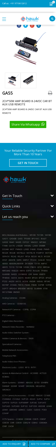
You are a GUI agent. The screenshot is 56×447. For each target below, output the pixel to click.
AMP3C (44, 262)
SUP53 (47, 398)
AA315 (21, 277)
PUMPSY (40, 252)
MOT (12, 248)
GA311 (5, 237)
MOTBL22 (21, 252)
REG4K (13, 252)
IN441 (12, 241)
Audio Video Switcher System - (16, 332)
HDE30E (42, 405)
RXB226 (15, 270)
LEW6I (49, 405)
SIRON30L (30, 385)
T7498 (5, 245)
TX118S (40, 234)
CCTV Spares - (8, 418)
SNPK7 (26, 259)
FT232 (5, 280)
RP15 (27, 366)
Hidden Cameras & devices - (15, 337)
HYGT (5, 259)
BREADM (22, 287)
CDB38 (19, 422)
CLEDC (30, 409)
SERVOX (6, 255)
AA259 (12, 280)
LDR (30, 273)
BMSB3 (17, 291)
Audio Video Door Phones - (14, 361)
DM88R (42, 245)
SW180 (48, 234)
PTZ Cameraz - (8, 314)
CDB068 (28, 418)
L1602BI (20, 245)
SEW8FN (45, 381)
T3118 (37, 262)
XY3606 (13, 284)
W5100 (33, 234)
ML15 (40, 255)
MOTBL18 (31, 252)
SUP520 (14, 402)
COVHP (6, 412)
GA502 (5, 241)
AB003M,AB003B (16, 262)
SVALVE (42, 259)
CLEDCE (37, 409)
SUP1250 (33, 405)
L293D (27, 248)
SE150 (37, 381)
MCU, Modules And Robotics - (15, 234)
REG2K (5, 252)
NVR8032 (30, 326)
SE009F (14, 385)
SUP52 (40, 398)
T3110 (12, 266)
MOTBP (6, 284)
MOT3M (49, 252)
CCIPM (33, 308)
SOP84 (49, 284)
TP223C (34, 259)
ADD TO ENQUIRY (14, 444)
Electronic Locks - (9, 366)
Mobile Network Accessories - (15, 349)
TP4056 (44, 270)
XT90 (45, 287)
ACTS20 (43, 372)
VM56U (40, 280)
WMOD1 (35, 241)
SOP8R (41, 284)
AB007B (12, 259)
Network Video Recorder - (13, 326)
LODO (22, 366)
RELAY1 (21, 255)
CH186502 (23, 273)
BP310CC (36, 237)
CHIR (12, 422)
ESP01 (29, 270)
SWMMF (6, 385)
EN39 (31, 337)
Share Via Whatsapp (28, 124)
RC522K (37, 270)
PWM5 (47, 248)
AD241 (33, 398)
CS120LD (16, 398)
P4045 (33, 248)
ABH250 (30, 381)
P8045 (34, 284)
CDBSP (43, 418)
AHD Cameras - (9, 303)
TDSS (49, 259)
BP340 (47, 280)
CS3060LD (7, 398)
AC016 (25, 280)
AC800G (6, 376)
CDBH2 (35, 422)
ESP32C (26, 241)
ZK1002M (29, 262)
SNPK (19, 259)
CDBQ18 (27, 422)
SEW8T (21, 385)
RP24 (28, 255)
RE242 (14, 255)
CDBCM (6, 422)
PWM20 (19, 248)
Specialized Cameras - (12, 343)
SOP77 (5, 287)
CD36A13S (22, 303)
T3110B (19, 266)
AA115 (19, 280)
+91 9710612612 (18, 3)
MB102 (30, 287)
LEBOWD (13, 409)
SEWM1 (21, 381)
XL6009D (6, 273)
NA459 (28, 277)
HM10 (23, 270)
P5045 (40, 248)
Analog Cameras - (10, 297)
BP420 (49, 277)
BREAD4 (13, 287)
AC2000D (34, 372)
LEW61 (5, 409)
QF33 (40, 266)
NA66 (36, 273)
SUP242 (34, 402)
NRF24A (47, 266)
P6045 (28, 284)
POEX (45, 409)
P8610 (33, 266)
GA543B (13, 237)
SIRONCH (6, 389)
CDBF (5, 425)
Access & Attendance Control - (15, 372)
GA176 (12, 245)
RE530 (34, 255)
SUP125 (25, 398)
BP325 (42, 277)
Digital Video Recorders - (13, 320)
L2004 (36, 245)
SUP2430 (15, 405)
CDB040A (43, 422)
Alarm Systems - (9, 381)
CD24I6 (22, 297)
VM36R (32, 280)
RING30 (39, 394)
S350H (26, 266)
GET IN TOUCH (28, 162)
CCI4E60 (20, 418)
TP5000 (27, 237)
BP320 (35, 277)
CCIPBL (26, 308)
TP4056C (6, 277)
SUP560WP (24, 402)
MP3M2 (43, 241)
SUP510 (6, 402)
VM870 (42, 273)
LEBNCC (22, 409)
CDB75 (36, 418)
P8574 (21, 284)
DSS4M (6, 248)
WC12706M (7, 291)
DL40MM (38, 287)
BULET (44, 237)
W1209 (47, 255)
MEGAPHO (41, 385)
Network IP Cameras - (12, 308)
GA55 (20, 237)
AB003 (5, 262)
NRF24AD (6, 270)
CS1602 (31, 394)
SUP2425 (6, 405)
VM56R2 (28, 245)
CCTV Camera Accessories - (14, 394)
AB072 (5, 266)
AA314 (14, 277)
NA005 (19, 241)
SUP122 (25, 405)
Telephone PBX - (9, 355)
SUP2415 (42, 402)
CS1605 (47, 394)
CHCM (11, 425)
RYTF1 (34, 366)
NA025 (14, 273)
